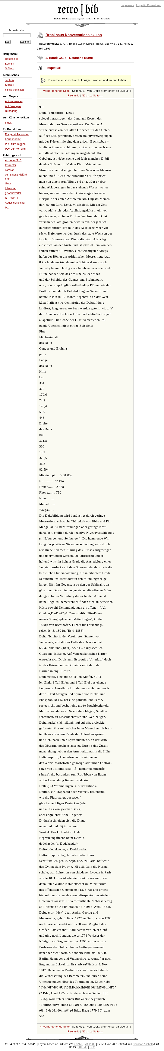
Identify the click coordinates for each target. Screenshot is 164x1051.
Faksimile (73, 95)
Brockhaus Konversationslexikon (73, 35)
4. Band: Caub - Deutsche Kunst (69, 58)
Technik (9, 80)
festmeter (10, 165)
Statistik (9, 84)
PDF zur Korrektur (15, 148)
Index (8, 122)
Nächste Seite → (92, 95)
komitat (9, 170)
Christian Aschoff (142, 1044)
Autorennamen (13, 101)
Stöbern (9, 68)
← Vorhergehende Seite (55, 90)
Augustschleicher (15, 202)
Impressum (127, 5)
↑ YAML (78, 1044)
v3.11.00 (90, 1044)
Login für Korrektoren (148, 5)
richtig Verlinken (14, 89)
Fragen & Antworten (16, 134)
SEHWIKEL (12, 198)
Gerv (8, 183)
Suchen (9, 63)
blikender (10, 188)
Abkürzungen (13, 106)
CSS (92, 1047)
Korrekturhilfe (13, 139)
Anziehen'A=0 (13, 160)
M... (7, 207)
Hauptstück (53, 68)
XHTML (82, 1047)
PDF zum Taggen (15, 144)
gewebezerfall (13, 193)
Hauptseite (11, 58)
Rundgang (11, 110)
